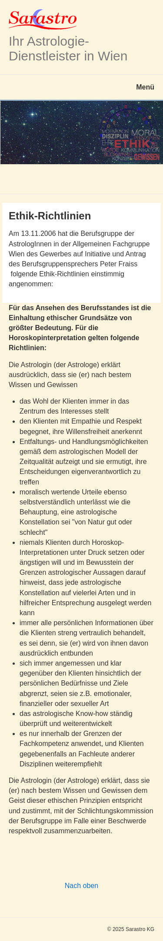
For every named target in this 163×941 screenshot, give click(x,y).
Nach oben (81, 885)
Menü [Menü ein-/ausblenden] (145, 87)
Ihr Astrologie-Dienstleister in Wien (68, 48)
